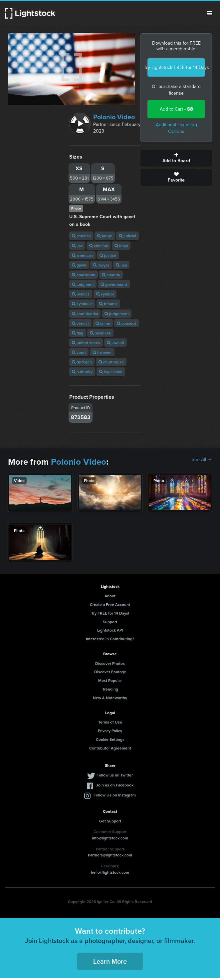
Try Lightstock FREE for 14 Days (176, 67)
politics (81, 294)
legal (121, 245)
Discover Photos (110, 663)
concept (126, 323)
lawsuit (115, 342)
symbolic (82, 303)
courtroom (83, 274)
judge (104, 236)
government (114, 284)
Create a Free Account (110, 604)
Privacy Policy (110, 731)
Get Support (110, 821)
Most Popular (110, 680)
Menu (209, 13)
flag (77, 333)
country (111, 274)
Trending (110, 689)
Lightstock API (110, 630)
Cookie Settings (110, 739)
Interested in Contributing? (110, 639)
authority (82, 371)
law (77, 245)
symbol (105, 294)
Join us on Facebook (114, 785)
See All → (202, 459)
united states (86, 342)
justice (108, 255)
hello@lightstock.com (110, 872)
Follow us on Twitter (115, 775)
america (81, 236)
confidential (85, 313)
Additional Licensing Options (176, 128)
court (79, 352)
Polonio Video (114, 117)
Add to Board (176, 158)
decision (82, 362)
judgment (83, 284)
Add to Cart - (176, 109)
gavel (79, 265)
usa (121, 265)
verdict (80, 323)
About (110, 596)
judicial (127, 236)
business (100, 333)
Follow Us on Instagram (115, 795)
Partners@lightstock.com (110, 855)
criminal (98, 245)
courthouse (111, 362)
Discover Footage (110, 672)
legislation (110, 371)
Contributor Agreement (110, 748)
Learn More (110, 961)
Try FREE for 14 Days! (110, 613)
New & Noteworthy (110, 698)
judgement (117, 313)
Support (110, 622)
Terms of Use (110, 722)
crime (103, 323)
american (82, 255)
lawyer (101, 265)
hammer (102, 352)
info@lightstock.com (110, 838)
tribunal (108, 303)
